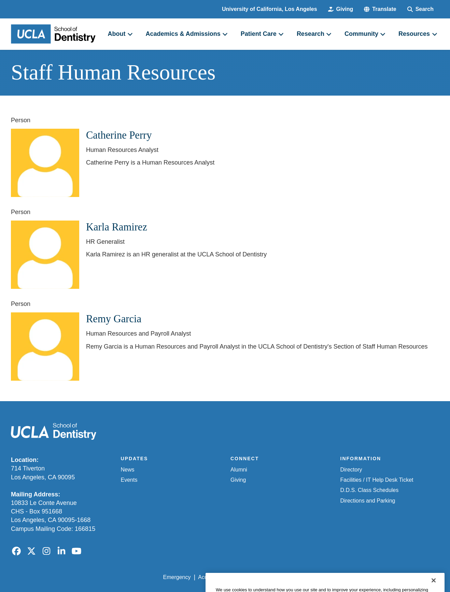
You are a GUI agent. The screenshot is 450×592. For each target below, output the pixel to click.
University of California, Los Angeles (269, 9)
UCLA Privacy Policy (260, 577)
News (128, 470)
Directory (351, 470)
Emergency (177, 577)
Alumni (238, 470)
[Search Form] (420, 9)
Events (129, 480)
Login (374, 577)
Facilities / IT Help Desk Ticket (376, 480)
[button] (380, 9)
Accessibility (213, 577)
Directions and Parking (367, 501)
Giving (238, 480)
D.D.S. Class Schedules (369, 490)
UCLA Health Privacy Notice (327, 577)
